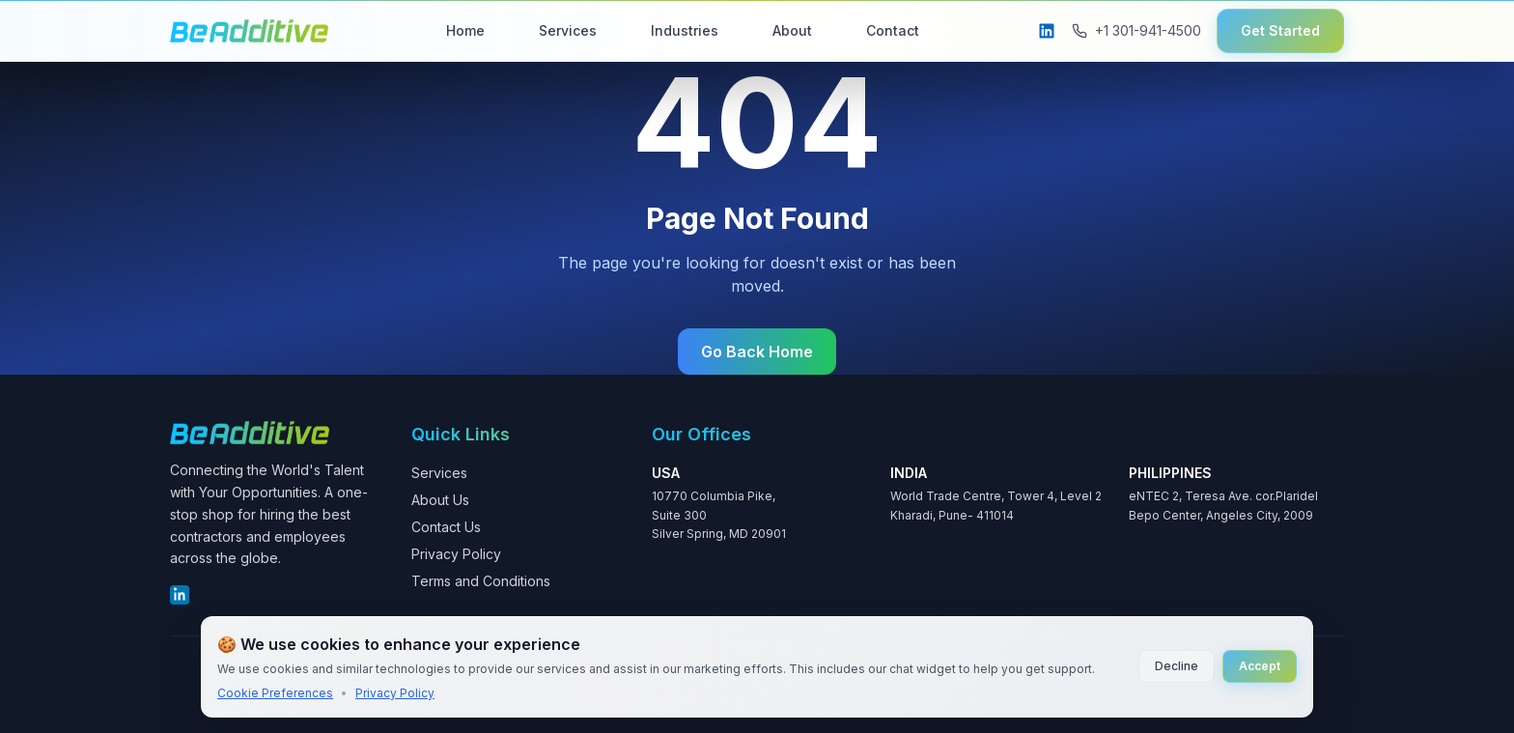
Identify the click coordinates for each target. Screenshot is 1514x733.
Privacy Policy (456, 554)
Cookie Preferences (275, 693)
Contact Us (446, 527)
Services (568, 30)
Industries (684, 30)
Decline (1176, 666)
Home (465, 30)
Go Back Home (757, 351)
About (792, 30)
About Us (440, 500)
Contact (892, 30)
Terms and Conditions (480, 581)
